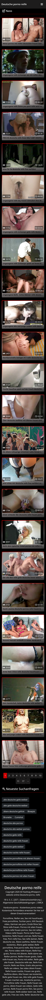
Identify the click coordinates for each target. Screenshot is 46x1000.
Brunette (7, 817)
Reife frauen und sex (21, 936)
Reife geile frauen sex (12, 977)
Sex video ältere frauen (30, 968)
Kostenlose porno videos (31, 907)
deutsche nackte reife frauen (16, 852)
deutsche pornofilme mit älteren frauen (21, 858)
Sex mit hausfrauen (33, 918)
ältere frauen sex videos (21, 986)
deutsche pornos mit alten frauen (18, 876)
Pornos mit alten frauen (31, 927)
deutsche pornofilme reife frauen (18, 870)
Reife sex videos (11, 968)
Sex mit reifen (35, 930)
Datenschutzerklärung (30, 899)
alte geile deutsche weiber (15, 805)
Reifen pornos (10, 956)
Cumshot (19, 817)
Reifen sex (19, 918)
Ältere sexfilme (23, 941)
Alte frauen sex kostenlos (30, 974)
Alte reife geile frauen (33, 977)
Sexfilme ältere (11, 974)
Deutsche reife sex (23, 962)
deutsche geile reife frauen (15, 840)
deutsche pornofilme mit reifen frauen (21, 864)
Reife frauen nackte (14, 971)
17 (23, 781)
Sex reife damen (29, 939)
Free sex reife (17, 994)
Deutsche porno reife (14, 4)
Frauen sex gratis (32, 971)
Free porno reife (21, 947)
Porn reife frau (14, 939)
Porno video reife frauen (20, 950)
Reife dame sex (35, 953)
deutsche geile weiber (13, 846)
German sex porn (18, 924)
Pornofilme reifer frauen (15, 983)
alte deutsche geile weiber (15, 799)
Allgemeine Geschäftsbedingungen (19, 902)
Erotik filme (32, 924)
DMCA (40, 902)
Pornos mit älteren (18, 953)
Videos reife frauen (14, 933)
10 (40, 775)
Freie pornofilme (10, 921)
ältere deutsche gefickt (13, 811)
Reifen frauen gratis (27, 956)
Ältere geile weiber (25, 944)
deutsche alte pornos (13, 823)
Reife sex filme (18, 965)
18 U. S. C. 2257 (11, 899)
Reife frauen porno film (21, 989)
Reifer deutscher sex (34, 994)
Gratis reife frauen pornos (16, 930)
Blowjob (31, 811)
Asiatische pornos (32, 980)
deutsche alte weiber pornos (16, 829)
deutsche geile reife (12, 835)
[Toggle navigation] (42, 4)
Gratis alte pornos (34, 965)
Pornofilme (8, 918)
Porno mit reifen (25, 959)
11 (18, 781)
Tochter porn (25, 921)
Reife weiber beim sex (26, 991)
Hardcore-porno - (11, 907)
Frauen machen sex (14, 980)
